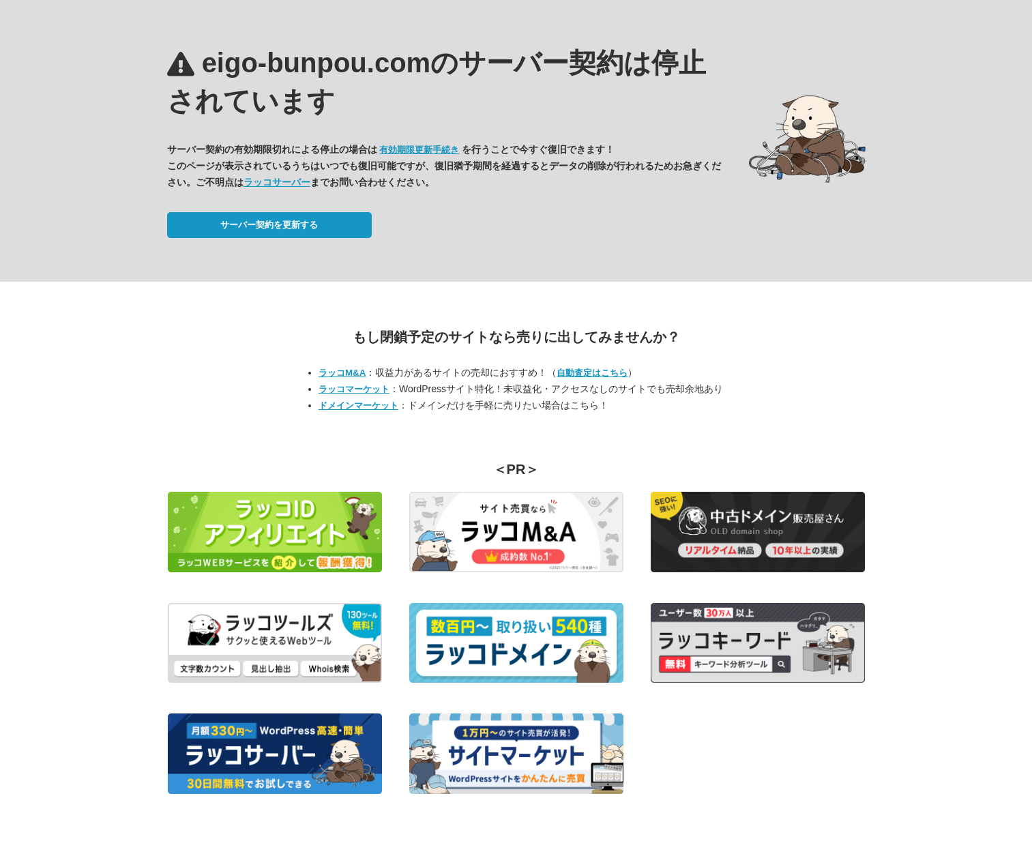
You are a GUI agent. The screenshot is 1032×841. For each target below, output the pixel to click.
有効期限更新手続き (419, 150)
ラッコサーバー (277, 182)
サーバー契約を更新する (269, 225)
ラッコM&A (342, 373)
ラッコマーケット (354, 389)
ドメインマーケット (358, 405)
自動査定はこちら (592, 373)
